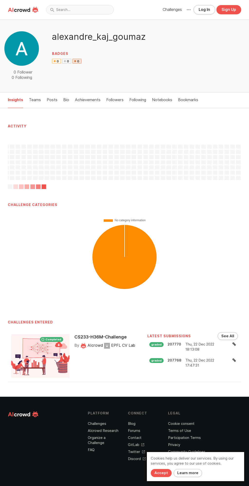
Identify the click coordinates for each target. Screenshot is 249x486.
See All (227, 336)
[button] (189, 9)
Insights (15, 100)
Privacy (174, 445)
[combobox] (80, 9)
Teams (35, 100)
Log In (204, 9)
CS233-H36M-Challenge (100, 336)
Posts (52, 100)
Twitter (136, 452)
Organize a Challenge (97, 440)
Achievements (87, 100)
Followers (115, 100)
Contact (135, 438)
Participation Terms (184, 438)
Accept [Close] (161, 473)
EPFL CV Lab (119, 345)
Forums (134, 430)
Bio (66, 100)
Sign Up (229, 9)
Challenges (172, 9)
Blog (131, 423)
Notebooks (162, 100)
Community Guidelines (186, 452)
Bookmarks (188, 100)
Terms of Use (179, 430)
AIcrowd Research (103, 430)
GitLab (136, 445)
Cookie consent (181, 423)
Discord (137, 459)
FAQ (91, 450)
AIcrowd (92, 345)
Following (137, 100)
